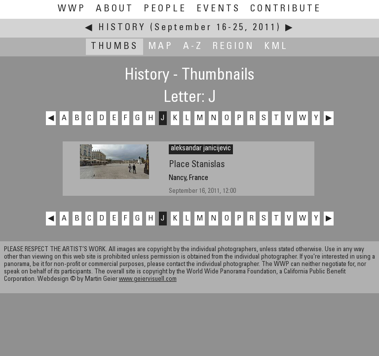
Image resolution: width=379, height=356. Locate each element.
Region (233, 46)
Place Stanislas (197, 165)
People (165, 9)
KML (276, 46)
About (115, 9)
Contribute (285, 9)
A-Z (193, 46)
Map (160, 46)
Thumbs (114, 46)
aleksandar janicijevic (201, 148)
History (122, 28)
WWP (72, 9)
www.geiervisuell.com (148, 279)
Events (218, 9)
